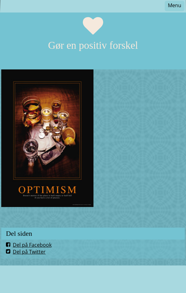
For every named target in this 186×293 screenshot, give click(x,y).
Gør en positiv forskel (93, 45)
